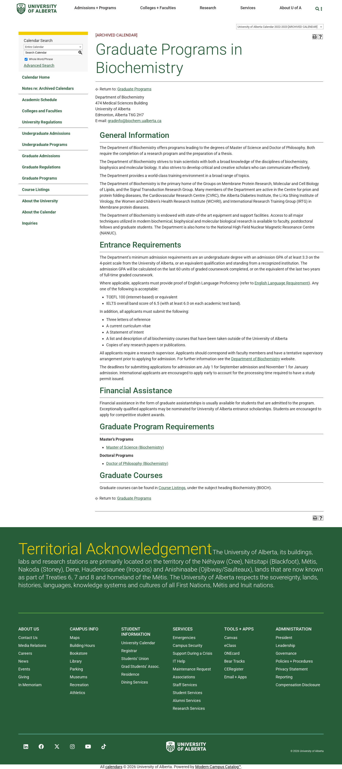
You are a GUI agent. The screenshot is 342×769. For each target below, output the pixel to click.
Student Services (187, 692)
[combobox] (279, 26)
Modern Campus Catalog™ (218, 766)
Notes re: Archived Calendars (48, 88)
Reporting (284, 677)
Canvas (230, 637)
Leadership (285, 645)
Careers (25, 653)
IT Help (179, 661)
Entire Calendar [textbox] (34, 46)
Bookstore (78, 653)
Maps (75, 637)
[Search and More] (318, 9)
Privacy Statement (292, 669)
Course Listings (36, 189)
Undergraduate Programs (44, 144)
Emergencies (184, 637)
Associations (184, 677)
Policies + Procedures (294, 661)
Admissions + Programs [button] (95, 7)
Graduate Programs (39, 178)
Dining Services (134, 682)
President (284, 637)
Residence (130, 674)
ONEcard (231, 653)
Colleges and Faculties (42, 111)
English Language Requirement (282, 283)
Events (24, 669)
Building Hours (82, 645)
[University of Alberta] (37, 8)
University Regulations (42, 122)
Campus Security (187, 645)
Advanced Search (39, 65)
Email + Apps (235, 677)
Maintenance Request (192, 669)
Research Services (189, 708)
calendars (113, 766)
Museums (78, 677)
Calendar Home (36, 77)
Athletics (77, 692)
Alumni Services (187, 700)
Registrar (129, 650)
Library (76, 661)
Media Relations (32, 645)
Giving (23, 677)
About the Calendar (39, 212)
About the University (40, 201)
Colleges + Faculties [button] (158, 7)
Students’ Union (135, 658)
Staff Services (185, 684)
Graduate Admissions (41, 156)
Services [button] (247, 7)
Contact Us (28, 637)
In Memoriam (30, 684)
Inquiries (30, 223)
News (23, 661)
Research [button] (208, 7)
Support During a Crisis (192, 653)
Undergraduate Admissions (46, 133)
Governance (286, 653)
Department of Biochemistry (255, 359)
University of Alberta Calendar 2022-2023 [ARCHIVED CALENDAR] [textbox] (277, 26)
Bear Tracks (234, 661)
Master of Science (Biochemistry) (135, 447)
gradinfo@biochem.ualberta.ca (134, 120)
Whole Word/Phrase (41, 59)
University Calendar (138, 643)
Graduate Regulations (41, 167)
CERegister (233, 669)
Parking (76, 669)
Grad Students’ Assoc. (140, 666)
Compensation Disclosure (298, 684)
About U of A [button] (290, 7)
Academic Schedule (39, 99)
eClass (230, 645)
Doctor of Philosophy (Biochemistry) (137, 463)
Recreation (79, 684)
